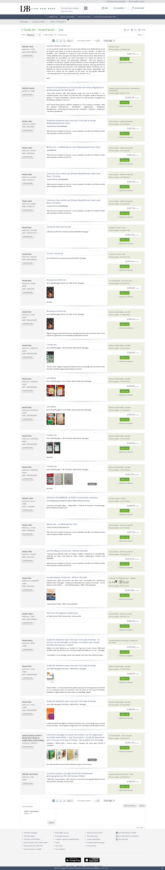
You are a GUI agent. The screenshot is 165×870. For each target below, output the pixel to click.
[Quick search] (73, 8)
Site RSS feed (122, 839)
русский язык (90, 866)
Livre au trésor (114, 121)
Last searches (27, 806)
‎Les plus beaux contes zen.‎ (59, 46)
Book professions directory (105, 17)
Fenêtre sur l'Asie (115, 228)
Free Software (60, 849)
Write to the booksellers (116, 1)
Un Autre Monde (114, 281)
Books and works (67, 17)
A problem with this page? (94, 842)
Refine (141, 35)
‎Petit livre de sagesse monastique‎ (62, 613)
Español (99, 866)
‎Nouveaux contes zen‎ (56, 280)
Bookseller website (61, 836)
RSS (134, 30)
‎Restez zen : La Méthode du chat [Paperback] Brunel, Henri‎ (74, 147)
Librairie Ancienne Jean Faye (118, 774)
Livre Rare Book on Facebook (127, 836)
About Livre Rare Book (94, 833)
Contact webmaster (92, 839)
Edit (61, 29)
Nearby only (62, 35)
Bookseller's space (136, 1)
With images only (50, 35)
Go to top (141, 827)
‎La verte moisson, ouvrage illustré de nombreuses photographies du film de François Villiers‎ (70, 774)
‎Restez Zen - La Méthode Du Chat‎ (62, 524)
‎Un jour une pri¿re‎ (55, 253)
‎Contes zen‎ (52, 344)
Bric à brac (59, 846)
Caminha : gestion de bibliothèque (67, 839)
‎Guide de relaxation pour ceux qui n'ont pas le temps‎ (71, 665)
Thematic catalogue (29, 833)
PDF (127, 30)
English (64, 866)
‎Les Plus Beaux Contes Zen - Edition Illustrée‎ (67, 550)
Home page (53, 17)
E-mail (142, 30)
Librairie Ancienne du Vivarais (119, 88)
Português (79, 866)
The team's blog (91, 836)
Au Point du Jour (114, 498)
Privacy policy (90, 846)
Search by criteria (66, 11)
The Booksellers (84, 17)
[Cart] (104, 8)
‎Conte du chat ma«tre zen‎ (59, 226)
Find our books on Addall (31, 849)
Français (71, 866)
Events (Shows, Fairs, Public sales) (34, 842)
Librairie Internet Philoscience (119, 640)
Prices (57, 843)
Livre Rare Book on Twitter (126, 833)
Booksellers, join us (61, 833)
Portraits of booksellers (32, 839)
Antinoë (111, 47)
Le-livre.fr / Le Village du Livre (119, 578)
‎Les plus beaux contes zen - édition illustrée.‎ (67, 577)
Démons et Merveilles (116, 312)
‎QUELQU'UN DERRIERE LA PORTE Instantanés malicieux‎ (72, 497)
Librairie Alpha (114, 614)
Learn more (104, 868)
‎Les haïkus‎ (51, 378)
